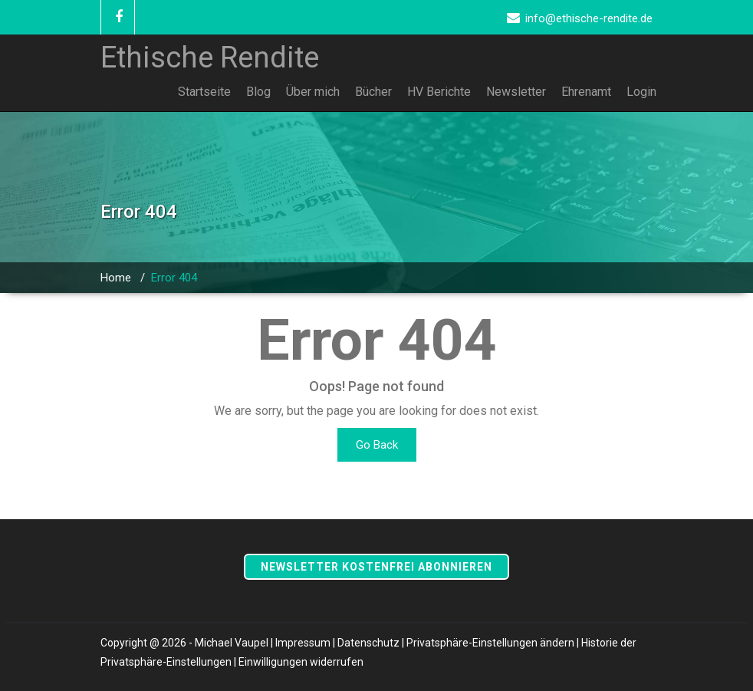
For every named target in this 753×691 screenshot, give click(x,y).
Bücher (373, 91)
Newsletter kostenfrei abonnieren (376, 567)
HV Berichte (439, 91)
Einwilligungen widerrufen (300, 662)
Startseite (204, 91)
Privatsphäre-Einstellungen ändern (490, 643)
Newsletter (516, 91)
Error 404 (174, 278)
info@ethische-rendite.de (589, 18)
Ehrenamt (586, 91)
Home (115, 278)
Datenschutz (368, 643)
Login (641, 91)
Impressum (302, 643)
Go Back (377, 445)
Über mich (313, 91)
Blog (258, 91)
